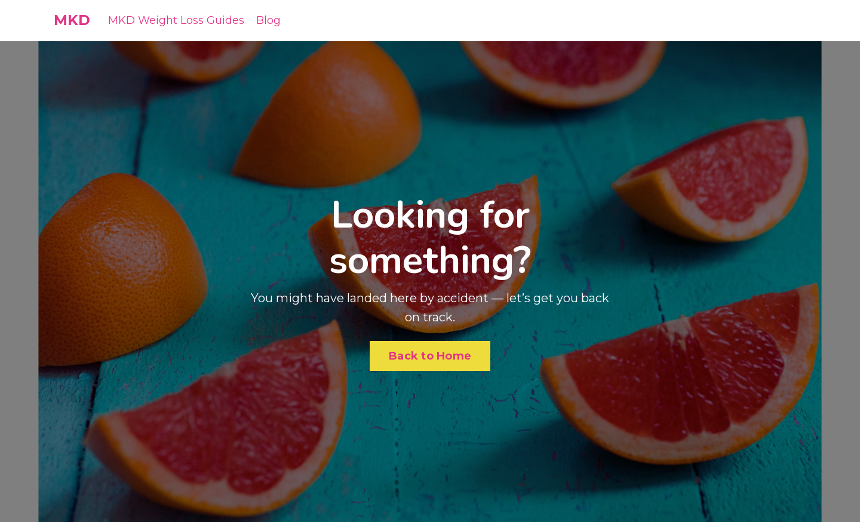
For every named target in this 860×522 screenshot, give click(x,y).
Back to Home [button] (430, 356)
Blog (268, 20)
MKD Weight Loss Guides (176, 20)
